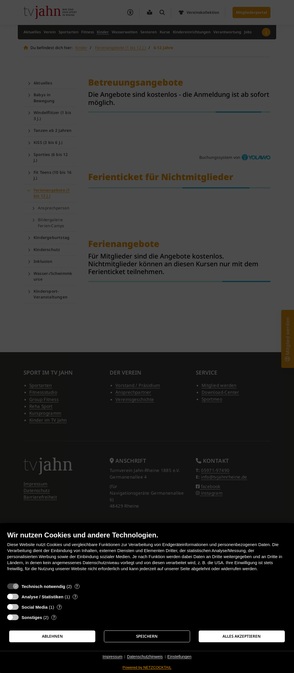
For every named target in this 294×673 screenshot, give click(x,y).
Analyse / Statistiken (42, 596)
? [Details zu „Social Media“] (59, 607)
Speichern (147, 636)
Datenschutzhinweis (145, 656)
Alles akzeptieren (242, 636)
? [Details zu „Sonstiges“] (54, 617)
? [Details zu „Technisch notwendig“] (77, 586)
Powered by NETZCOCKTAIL (147, 667)
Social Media (35, 607)
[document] (147, 555)
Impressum (112, 656)
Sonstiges (32, 617)
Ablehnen (52, 636)
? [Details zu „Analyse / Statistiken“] (75, 596)
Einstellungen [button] (179, 656)
